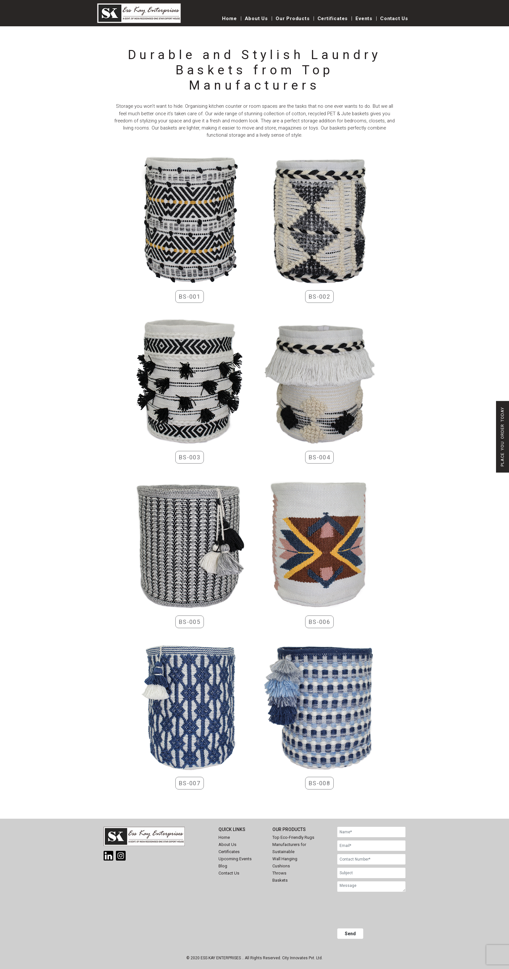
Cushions (281, 865)
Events (363, 18)
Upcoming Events (235, 858)
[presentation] (386, 911)
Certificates (332, 18)
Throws (279, 873)
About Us (256, 18)
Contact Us (394, 18)
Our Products (293, 18)
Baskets (280, 880)
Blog (222, 865)
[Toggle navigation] (199, 22)
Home (229, 18)
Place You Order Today (502, 436)
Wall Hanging (284, 858)
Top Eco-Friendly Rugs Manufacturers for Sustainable (293, 844)
